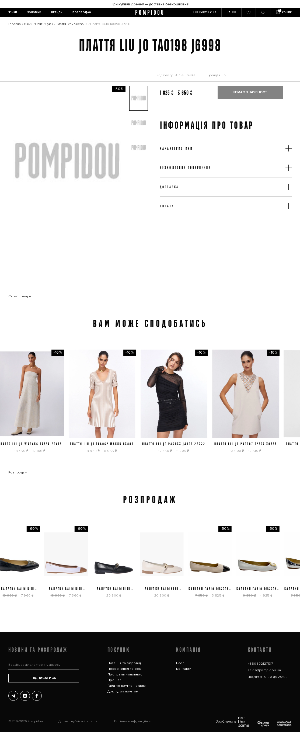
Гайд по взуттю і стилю (126, 686)
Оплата (167, 206)
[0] (248, 12)
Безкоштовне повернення (185, 167)
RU (234, 12)
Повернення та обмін (125, 669)
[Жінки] (12, 12)
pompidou (150, 12)
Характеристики (176, 148)
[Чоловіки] (34, 12)
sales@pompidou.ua (264, 670)
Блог (180, 663)
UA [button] (229, 12)
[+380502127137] (205, 12)
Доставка (169, 187)
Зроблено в (232, 721)
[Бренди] (57, 12)
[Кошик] (283, 12)
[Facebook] (37, 696)
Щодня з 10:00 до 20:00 (268, 677)
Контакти (183, 669)
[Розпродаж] (82, 12)
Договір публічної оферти (77, 721)
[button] (138, 98)
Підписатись (44, 678)
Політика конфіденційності (134, 721)
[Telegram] (13, 696)
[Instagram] (25, 696)
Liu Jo (221, 75)
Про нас (114, 680)
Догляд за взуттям (122, 691)
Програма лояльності (126, 674)
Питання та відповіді (124, 663)
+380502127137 (260, 664)
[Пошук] (263, 12)
